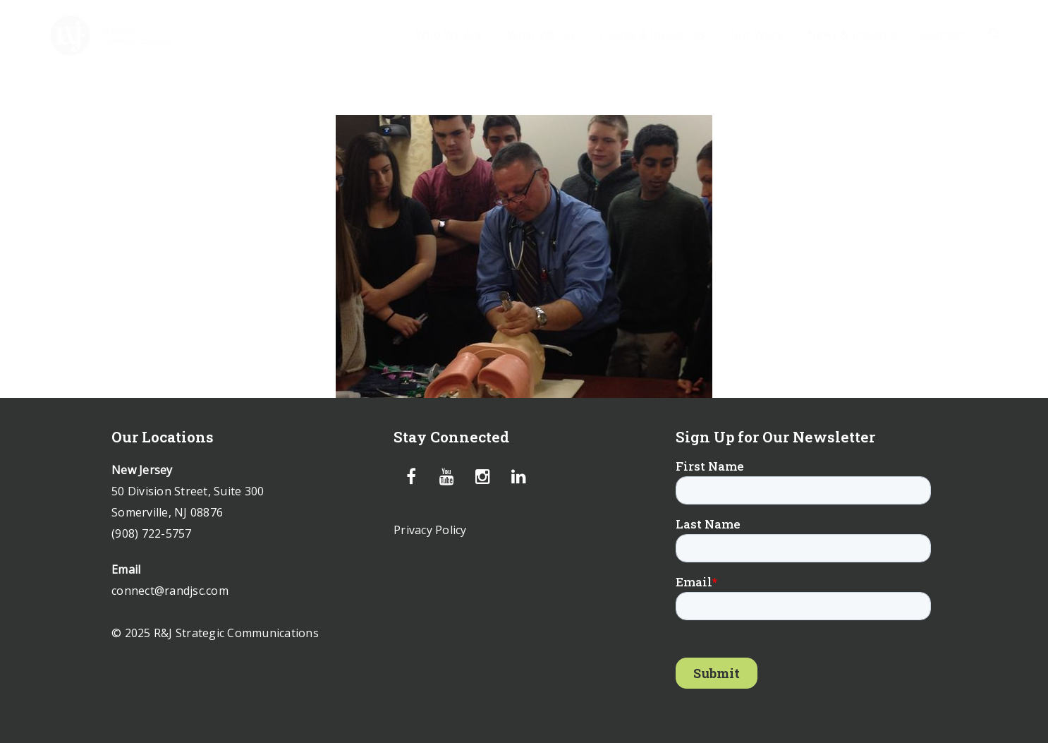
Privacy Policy (430, 530)
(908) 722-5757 (151, 533)
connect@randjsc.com (170, 590)
